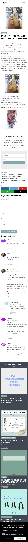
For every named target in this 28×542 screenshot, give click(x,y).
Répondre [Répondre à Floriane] (9, 338)
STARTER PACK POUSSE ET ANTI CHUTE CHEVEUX (13, 521)
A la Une (4, 517)
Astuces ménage (6, 437)
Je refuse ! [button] (8, 538)
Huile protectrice (16, 176)
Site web (3, 224)
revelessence (16, 180)
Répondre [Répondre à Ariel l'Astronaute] (9, 296)
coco (12, 174)
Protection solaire (6, 180)
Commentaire (4, 199)
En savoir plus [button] (13, 530)
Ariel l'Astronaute (13, 270)
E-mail (3, 219)
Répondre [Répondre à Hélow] (9, 264)
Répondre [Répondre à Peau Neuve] (12, 313)
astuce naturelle (6, 174)
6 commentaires (4, 41)
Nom (2, 213)
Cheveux (4, 33)
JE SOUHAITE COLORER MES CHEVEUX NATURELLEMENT (13, 481)
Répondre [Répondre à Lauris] (9, 248)
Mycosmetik (16, 98)
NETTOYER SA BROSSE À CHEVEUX (12, 441)
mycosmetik (13, 178)
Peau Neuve (14, 302)
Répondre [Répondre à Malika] (9, 358)
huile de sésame (6, 176)
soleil (2, 182)
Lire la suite (5, 407)
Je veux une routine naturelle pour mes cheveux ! (11, 400)
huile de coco (18, 174)
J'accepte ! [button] (20, 538)
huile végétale (5, 178)
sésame (23, 180)
